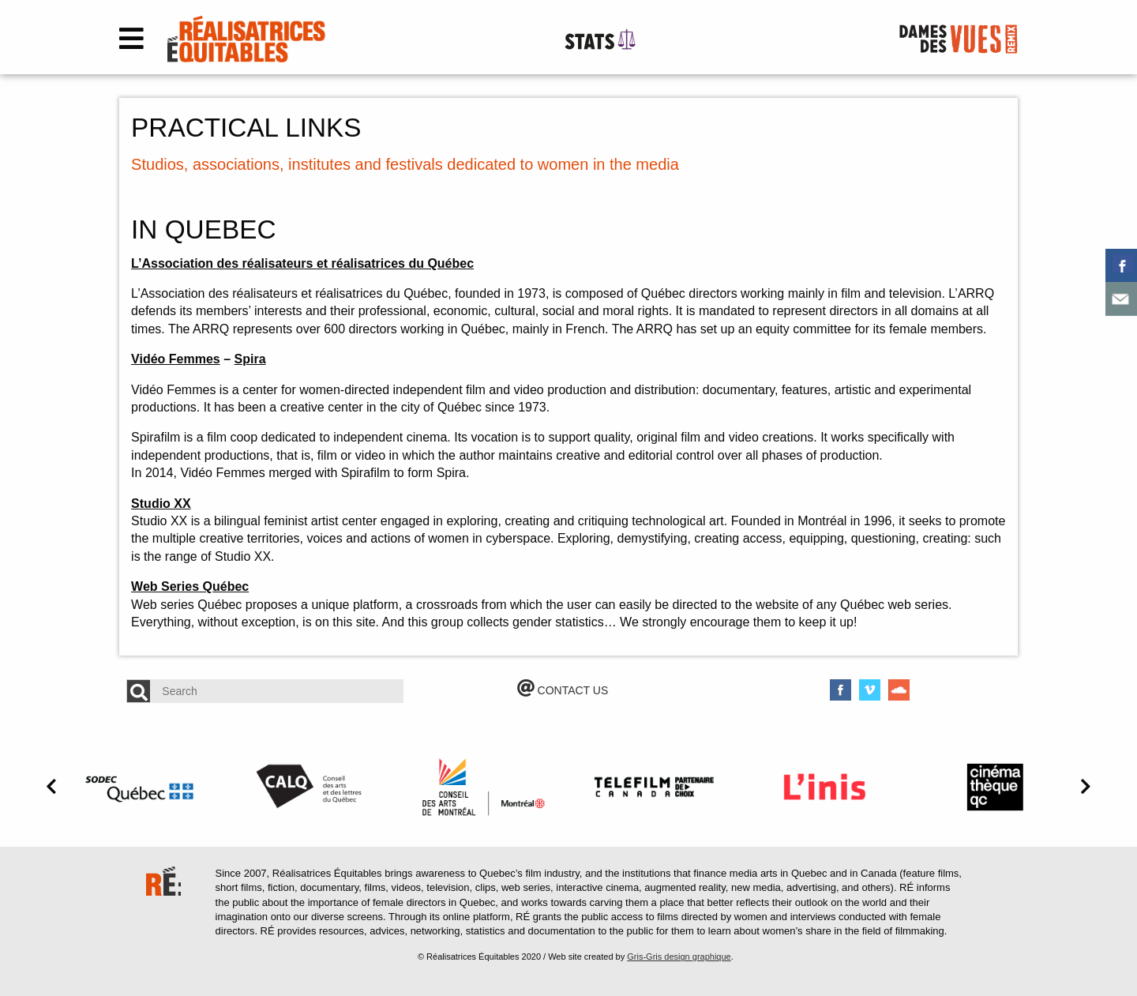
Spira (250, 359)
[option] (142, 786)
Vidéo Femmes (175, 359)
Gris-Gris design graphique (678, 956)
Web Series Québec (190, 586)
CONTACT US (563, 690)
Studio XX (161, 503)
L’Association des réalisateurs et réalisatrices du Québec (302, 263)
